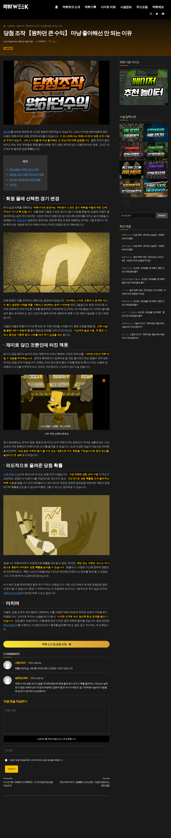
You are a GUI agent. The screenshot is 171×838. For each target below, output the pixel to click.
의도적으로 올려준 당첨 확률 (25, 179)
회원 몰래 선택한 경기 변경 (24, 169)
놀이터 (7, 131)
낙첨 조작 (22, 220)
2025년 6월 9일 (34, 663)
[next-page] (127, 202)
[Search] (162, 215)
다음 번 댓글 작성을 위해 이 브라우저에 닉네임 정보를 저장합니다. (36, 760)
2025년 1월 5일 (36, 678)
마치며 (13, 184)
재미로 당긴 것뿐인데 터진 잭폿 (26, 174)
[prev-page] (122, 202)
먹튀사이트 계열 (12, 593)
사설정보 (11, 25)
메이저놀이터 (10, 625)
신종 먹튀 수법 (11, 474)
